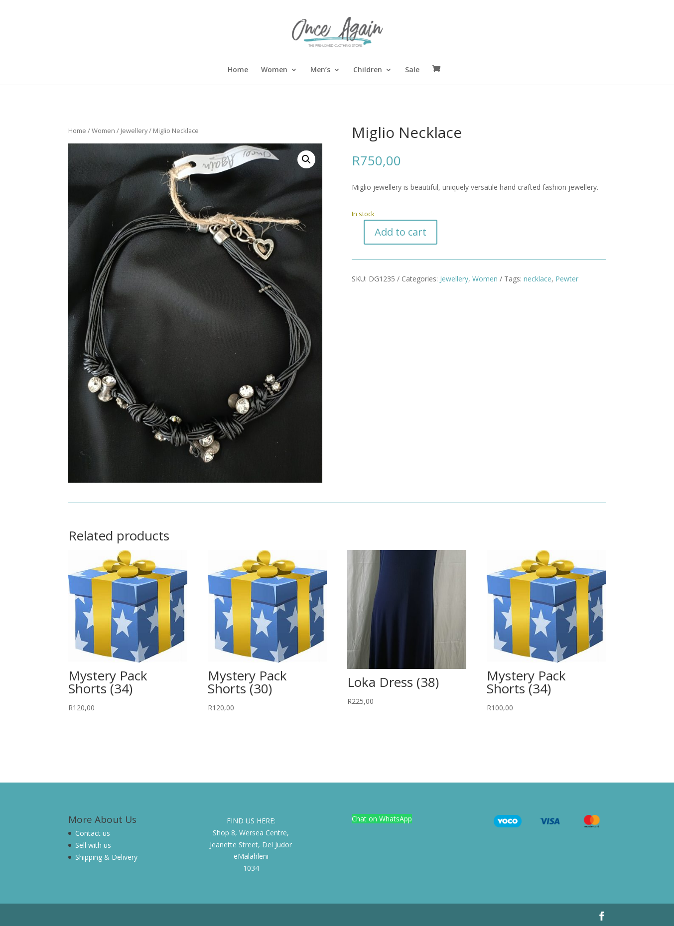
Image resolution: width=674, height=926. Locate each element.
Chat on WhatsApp (382, 818)
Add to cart (400, 232)
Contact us (92, 833)
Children (367, 70)
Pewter (566, 278)
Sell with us (93, 845)
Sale (412, 70)
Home (238, 70)
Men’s (320, 70)
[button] (306, 159)
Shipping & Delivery (106, 857)
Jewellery (134, 130)
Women (274, 70)
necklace (537, 278)
